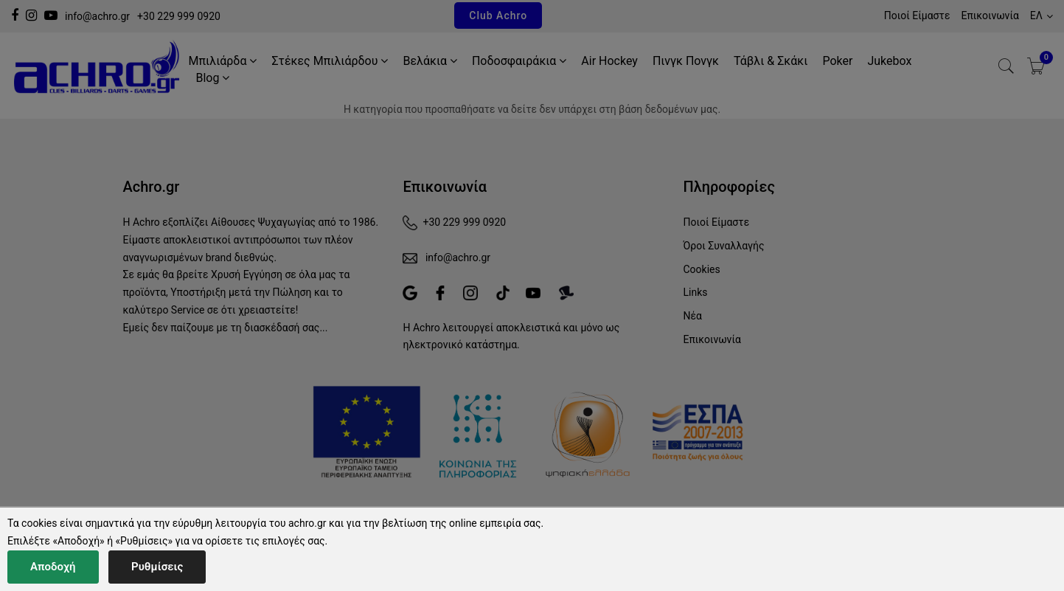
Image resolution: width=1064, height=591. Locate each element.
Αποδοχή (53, 566)
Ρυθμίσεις (157, 566)
